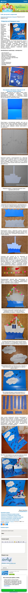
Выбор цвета (16, 542)
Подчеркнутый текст (5, 542)
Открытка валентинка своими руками (10, 519)
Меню (4, 1)
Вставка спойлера (23, 542)
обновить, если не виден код (9, 563)
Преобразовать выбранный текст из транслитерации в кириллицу (22, 542)
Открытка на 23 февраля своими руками (11, 515)
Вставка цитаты (20, 542)
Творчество (7, 521)
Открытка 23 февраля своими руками (10, 514)
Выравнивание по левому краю (9, 542)
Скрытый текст (18, 542)
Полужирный (2, 542)
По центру (11, 542)
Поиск (25, 1)
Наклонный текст (4, 542)
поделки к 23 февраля (5, 522)
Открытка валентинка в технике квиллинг (11, 518)
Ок (14, 590)
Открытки (12, 521)
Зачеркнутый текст (7, 542)
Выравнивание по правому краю (12, 542)
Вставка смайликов (15, 542)
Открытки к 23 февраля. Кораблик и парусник (12, 517)
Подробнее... (7, 585)
